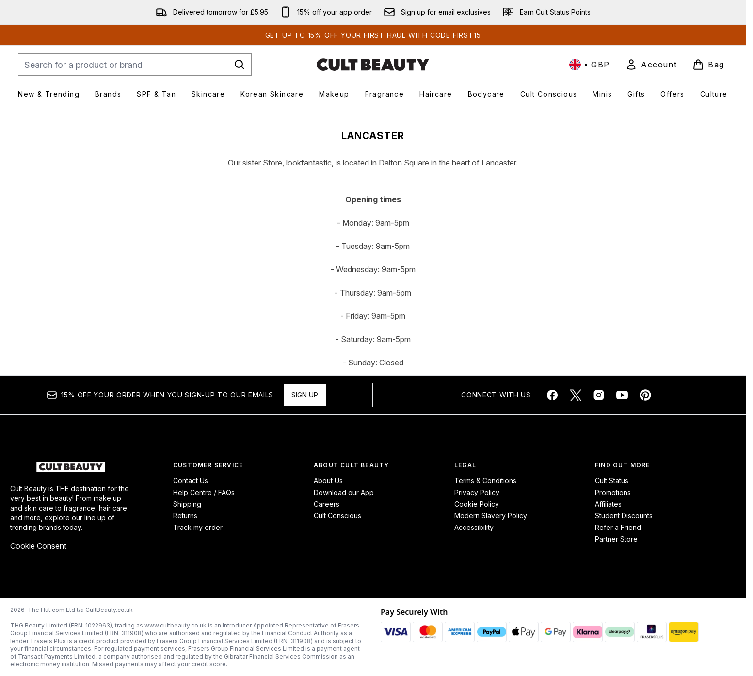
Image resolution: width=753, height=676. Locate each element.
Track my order (198, 527)
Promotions (613, 492)
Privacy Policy (476, 492)
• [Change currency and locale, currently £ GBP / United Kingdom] (589, 64)
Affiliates (608, 504)
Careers (326, 504)
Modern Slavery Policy (490, 515)
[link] (651, 64)
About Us (328, 481)
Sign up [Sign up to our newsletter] (304, 395)
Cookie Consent (38, 546)
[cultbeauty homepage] (372, 64)
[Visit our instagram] (598, 395)
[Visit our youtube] (622, 395)
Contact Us (190, 481)
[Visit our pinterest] (645, 395)
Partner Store (616, 539)
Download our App (344, 492)
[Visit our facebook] (552, 395)
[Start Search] (239, 64)
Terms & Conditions (485, 481)
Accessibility (474, 527)
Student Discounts (624, 515)
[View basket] (708, 64)
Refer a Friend (618, 527)
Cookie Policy (476, 504)
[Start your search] (134, 64)
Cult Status (611, 481)
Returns (185, 515)
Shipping (187, 504)
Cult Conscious (337, 515)
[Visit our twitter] (575, 395)
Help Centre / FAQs (204, 492)
